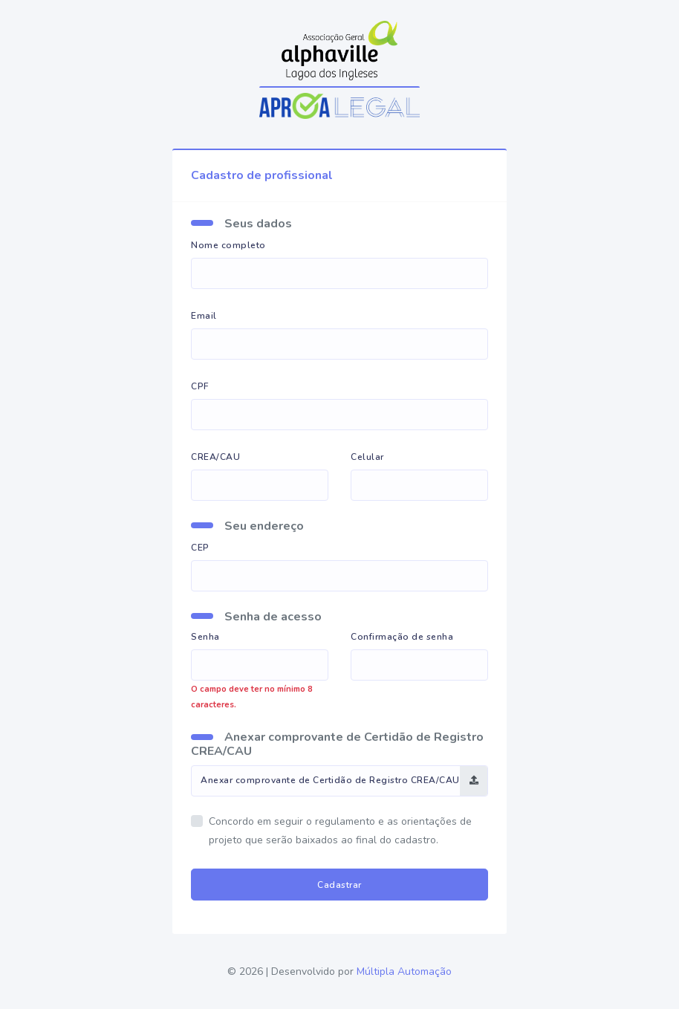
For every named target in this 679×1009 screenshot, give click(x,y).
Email (204, 316)
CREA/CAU (215, 457)
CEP (200, 548)
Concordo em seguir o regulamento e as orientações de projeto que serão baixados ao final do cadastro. (340, 831)
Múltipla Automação (404, 971)
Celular (367, 457)
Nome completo (228, 245)
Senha (205, 637)
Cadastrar (339, 885)
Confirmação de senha (402, 637)
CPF (200, 386)
